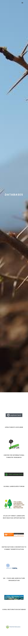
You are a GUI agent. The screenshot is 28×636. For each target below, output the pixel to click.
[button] (22, 2)
